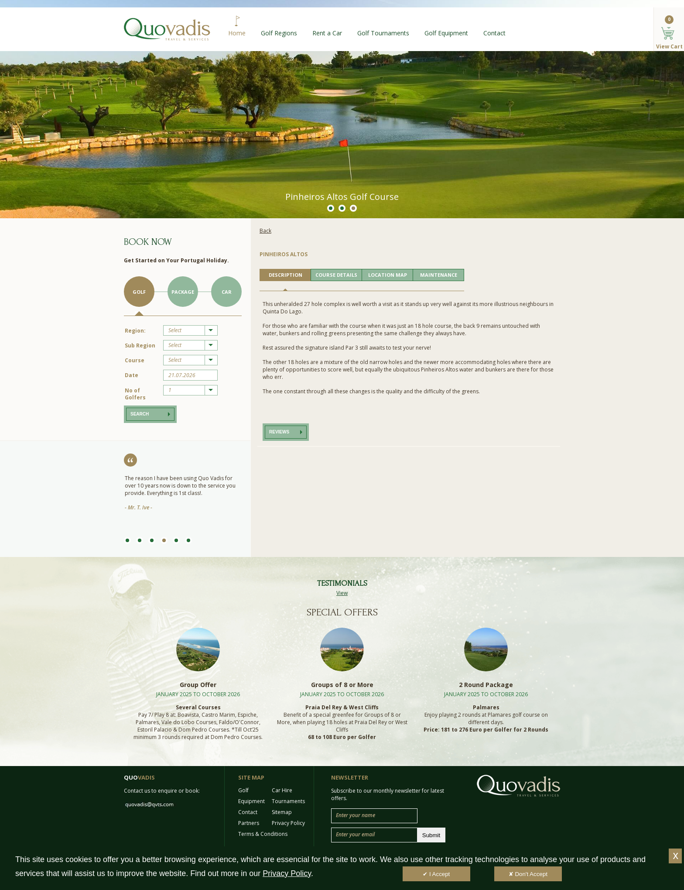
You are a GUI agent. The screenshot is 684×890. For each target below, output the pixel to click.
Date (131, 375)
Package (182, 292)
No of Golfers (135, 394)
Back (265, 230)
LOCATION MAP (387, 274)
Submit (431, 835)
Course (134, 360)
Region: (135, 330)
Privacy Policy (288, 823)
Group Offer (198, 684)
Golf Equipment (446, 33)
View (342, 593)
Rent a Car (327, 33)
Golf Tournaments (383, 33)
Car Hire (282, 790)
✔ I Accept (436, 874)
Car (227, 292)
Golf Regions (279, 33)
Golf (139, 292)
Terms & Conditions (262, 834)
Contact (494, 33)
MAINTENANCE (438, 274)
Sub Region (140, 345)
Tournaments (288, 801)
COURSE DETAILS (336, 274)
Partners (248, 823)
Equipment (251, 801)
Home (237, 33)
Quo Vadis (167, 29)
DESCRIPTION (285, 274)
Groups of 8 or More (342, 684)
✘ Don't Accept (528, 874)
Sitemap (282, 812)
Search (139, 414)
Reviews (279, 432)
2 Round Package (486, 684)
